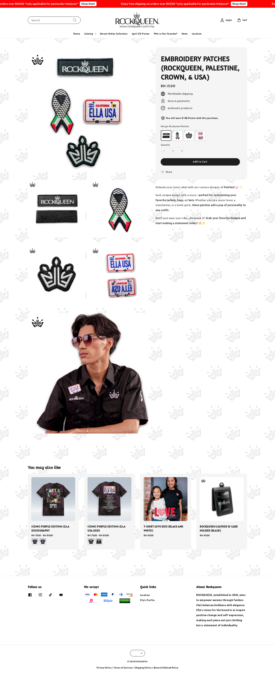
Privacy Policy (104, 667)
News (185, 33)
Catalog (88, 33)
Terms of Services (123, 667)
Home (76, 33)
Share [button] (166, 172)
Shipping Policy (143, 667)
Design (175, 126)
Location (197, 33)
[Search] (75, 20)
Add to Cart (200, 161)
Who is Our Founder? (165, 33)
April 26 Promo (141, 33)
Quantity (165, 144)
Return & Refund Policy (166, 667)
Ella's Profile (147, 600)
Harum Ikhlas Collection (114, 33)
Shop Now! (95, 3)
